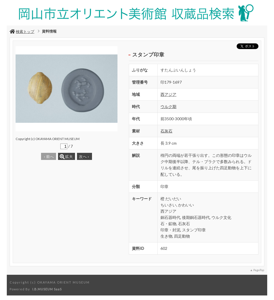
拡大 (66, 156)
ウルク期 (168, 106)
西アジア (168, 94)
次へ (84, 156)
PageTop (258, 270)
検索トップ (22, 31)
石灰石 (166, 130)
